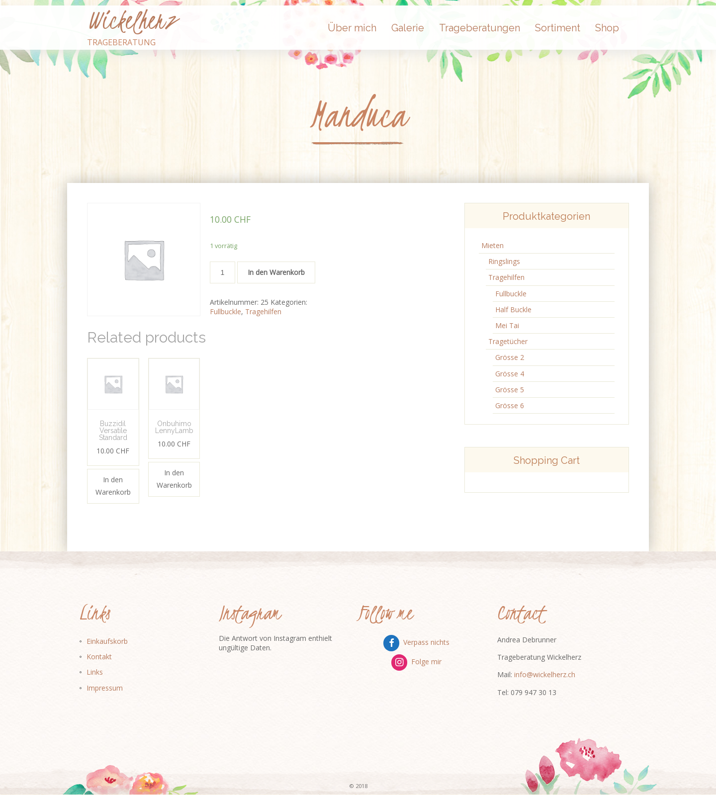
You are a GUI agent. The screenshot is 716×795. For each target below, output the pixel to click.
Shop (607, 28)
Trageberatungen (479, 28)
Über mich (352, 28)
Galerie (407, 28)
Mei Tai (507, 325)
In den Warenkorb (276, 272)
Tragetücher (508, 341)
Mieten (492, 245)
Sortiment (557, 28)
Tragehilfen (263, 311)
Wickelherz (132, 20)
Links (95, 672)
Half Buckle (513, 309)
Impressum (105, 688)
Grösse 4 (509, 373)
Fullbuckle (225, 311)
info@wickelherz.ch (544, 674)
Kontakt (99, 656)
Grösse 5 (509, 389)
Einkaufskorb (107, 641)
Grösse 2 (509, 357)
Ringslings (504, 261)
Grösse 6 (509, 405)
